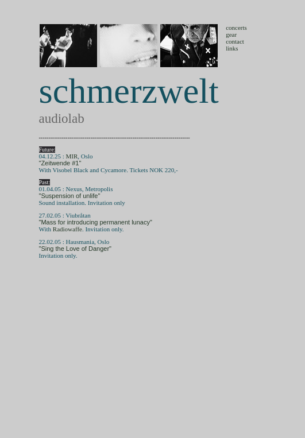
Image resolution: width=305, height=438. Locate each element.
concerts (236, 27)
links (232, 48)
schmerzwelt (129, 90)
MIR (72, 156)
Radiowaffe (67, 229)
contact (235, 41)
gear (231, 34)
